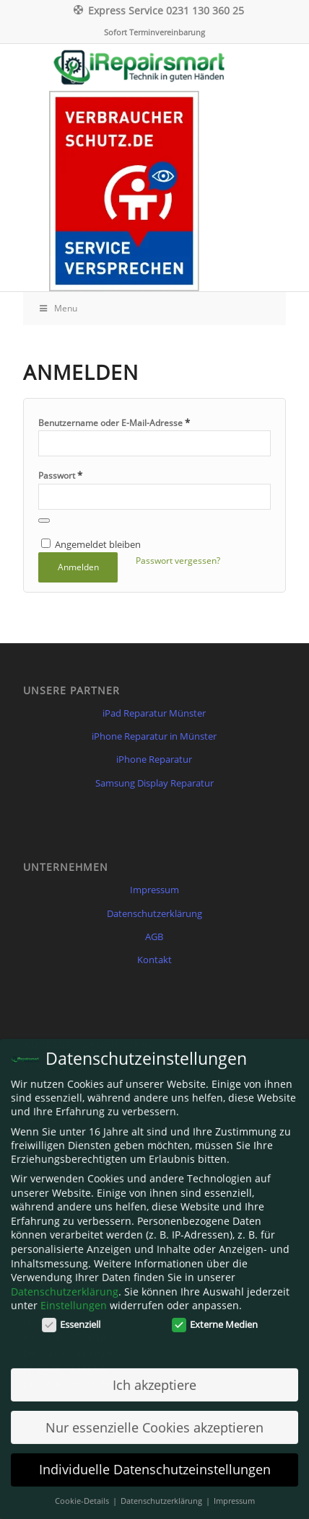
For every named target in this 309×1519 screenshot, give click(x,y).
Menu (57, 308)
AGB (154, 936)
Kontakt (154, 959)
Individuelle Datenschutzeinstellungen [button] (155, 1465)
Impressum (154, 889)
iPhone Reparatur (154, 759)
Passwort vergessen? (178, 560)
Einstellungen (73, 1301)
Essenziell (71, 1319)
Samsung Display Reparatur (154, 782)
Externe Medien (215, 1319)
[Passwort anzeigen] (44, 520)
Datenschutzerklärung (154, 913)
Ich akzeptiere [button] (154, 1380)
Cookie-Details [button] (83, 1496)
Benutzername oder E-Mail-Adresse (114, 422)
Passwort (60, 475)
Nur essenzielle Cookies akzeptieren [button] (154, 1422)
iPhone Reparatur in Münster (154, 736)
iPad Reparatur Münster (154, 713)
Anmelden (78, 567)
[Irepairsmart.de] (154, 67)
